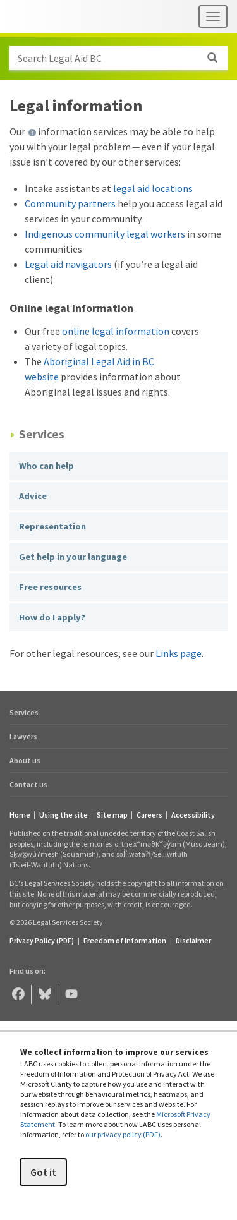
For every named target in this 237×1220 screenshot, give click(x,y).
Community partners (70, 203)
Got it (43, 1172)
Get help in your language (73, 556)
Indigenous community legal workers (105, 233)
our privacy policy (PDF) (123, 1134)
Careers (149, 815)
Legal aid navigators (68, 264)
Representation (52, 526)
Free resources (50, 587)
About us (24, 760)
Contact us (28, 784)
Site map (112, 815)
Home (19, 815)
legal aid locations (153, 188)
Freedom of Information (124, 940)
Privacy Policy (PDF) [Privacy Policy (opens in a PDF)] (41, 940)
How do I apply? (52, 617)
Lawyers (23, 736)
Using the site (63, 815)
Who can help (46, 465)
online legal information (115, 331)
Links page (178, 653)
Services (24, 712)
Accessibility (193, 815)
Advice (33, 496)
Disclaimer (193, 940)
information (65, 131)
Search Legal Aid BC (122, 58)
